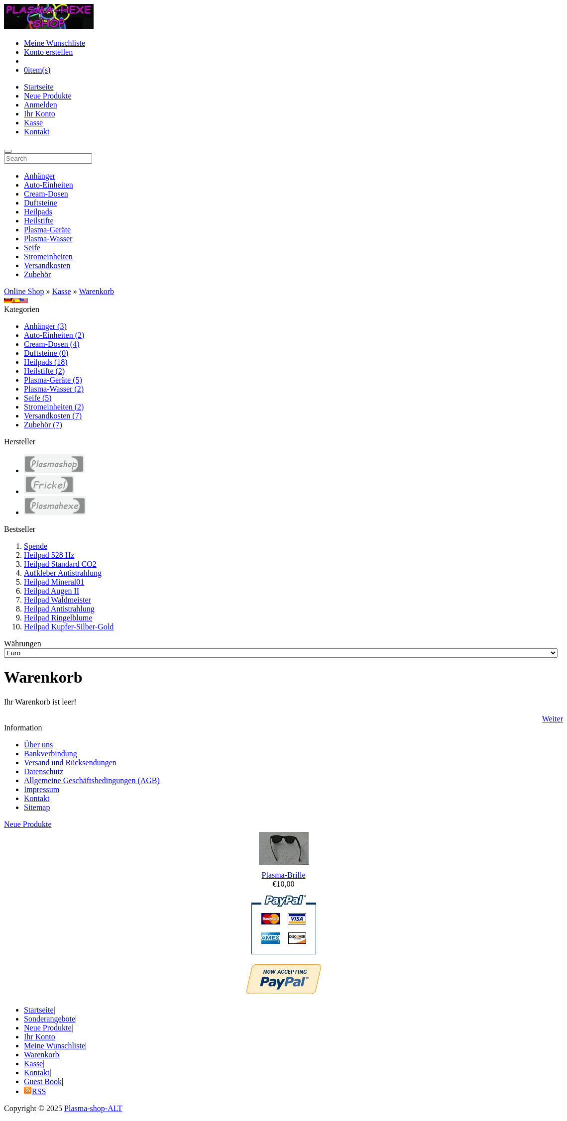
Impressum (41, 789)
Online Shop (24, 291)
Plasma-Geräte (47, 229)
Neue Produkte (48, 96)
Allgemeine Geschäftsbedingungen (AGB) (92, 780)
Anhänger (39, 176)
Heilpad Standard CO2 (60, 564)
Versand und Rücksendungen (70, 762)
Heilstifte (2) (44, 371)
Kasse (33, 122)
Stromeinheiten (48, 256)
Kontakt (37, 131)
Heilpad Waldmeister (57, 600)
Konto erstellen (48, 52)
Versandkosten (47, 265)
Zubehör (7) (43, 424)
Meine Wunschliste (54, 43)
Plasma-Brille (284, 875)
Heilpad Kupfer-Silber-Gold (68, 626)
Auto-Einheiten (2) (54, 335)
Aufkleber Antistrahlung (63, 573)
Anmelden (40, 105)
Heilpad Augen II (51, 591)
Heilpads (38, 211)
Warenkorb (96, 291)
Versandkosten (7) (53, 415)
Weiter (552, 718)
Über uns (38, 744)
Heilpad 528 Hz (49, 555)
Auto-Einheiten (48, 185)
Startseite (39, 87)
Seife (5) (38, 398)
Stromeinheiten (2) (54, 407)
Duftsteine (40, 203)
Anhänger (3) (45, 326)
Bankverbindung (50, 753)
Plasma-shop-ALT (93, 1108)
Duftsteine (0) (46, 353)
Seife (32, 247)
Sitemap (37, 807)
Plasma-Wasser (48, 238)
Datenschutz (43, 771)
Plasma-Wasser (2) (54, 389)
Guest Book (43, 1081)
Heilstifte (39, 220)
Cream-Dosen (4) (52, 344)
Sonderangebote (49, 1019)
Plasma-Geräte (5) (53, 380)
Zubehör (37, 274)
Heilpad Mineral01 (54, 582)
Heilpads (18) (46, 362)
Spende (35, 546)
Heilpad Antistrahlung (59, 609)
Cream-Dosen (46, 194)
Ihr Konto (39, 113)
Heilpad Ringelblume (58, 617)
